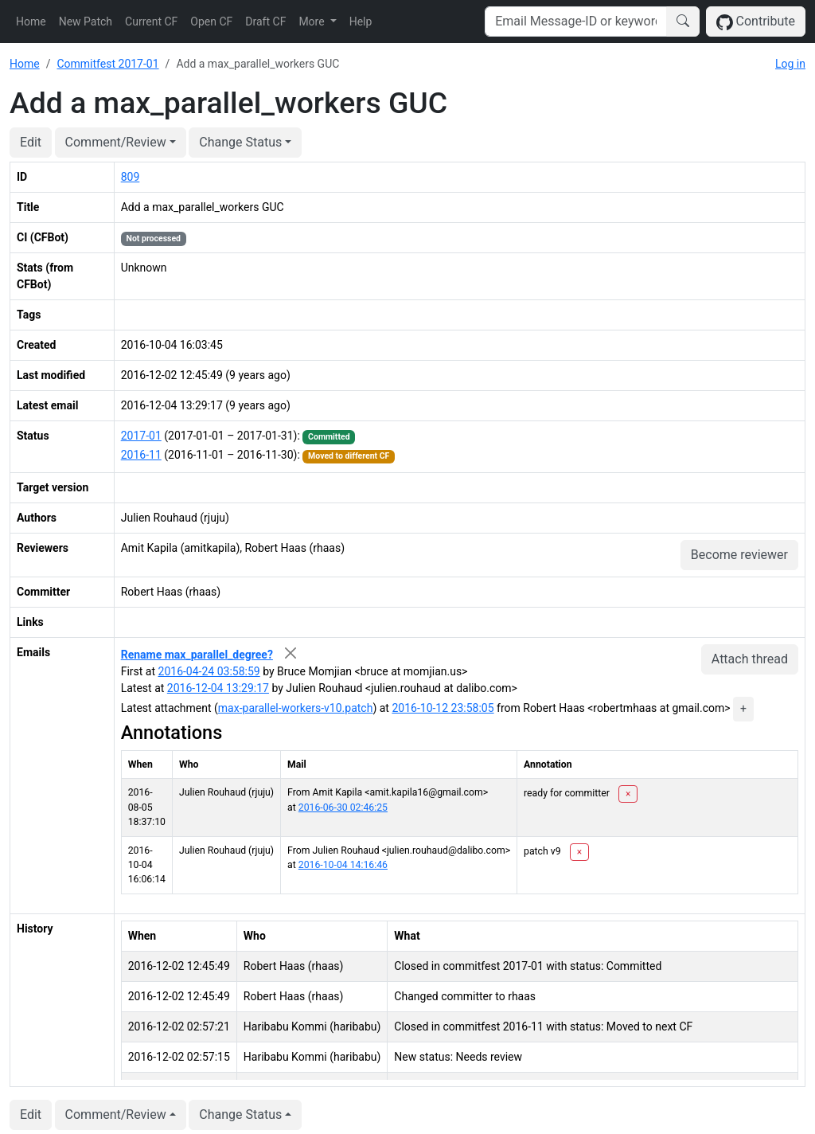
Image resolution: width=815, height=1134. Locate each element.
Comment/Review (115, 142)
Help (360, 21)
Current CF (151, 21)
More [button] (312, 21)
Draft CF (265, 21)
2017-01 (141, 435)
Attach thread (750, 659)
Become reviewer (739, 554)
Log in (790, 63)
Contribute (755, 22)
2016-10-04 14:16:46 (343, 864)
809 (130, 176)
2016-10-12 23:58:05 (442, 708)
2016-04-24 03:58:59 (209, 671)
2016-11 (141, 454)
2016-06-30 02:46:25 (343, 807)
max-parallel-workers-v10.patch (295, 708)
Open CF (211, 21)
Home (31, 21)
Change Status (240, 142)
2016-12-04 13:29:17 (218, 688)
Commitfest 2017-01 (107, 63)
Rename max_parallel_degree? (197, 654)
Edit (30, 142)
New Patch (85, 21)
